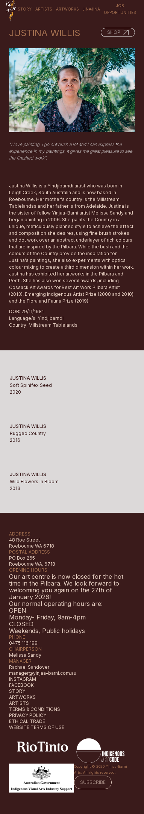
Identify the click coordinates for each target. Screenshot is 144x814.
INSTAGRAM (22, 679)
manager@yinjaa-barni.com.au (42, 673)
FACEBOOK (21, 685)
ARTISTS (19, 703)
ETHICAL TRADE (27, 721)
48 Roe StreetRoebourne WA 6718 (31, 543)
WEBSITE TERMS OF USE (36, 727)
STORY (17, 691)
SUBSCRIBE (93, 782)
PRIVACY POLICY (27, 715)
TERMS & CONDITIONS (34, 709)
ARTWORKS (22, 697)
